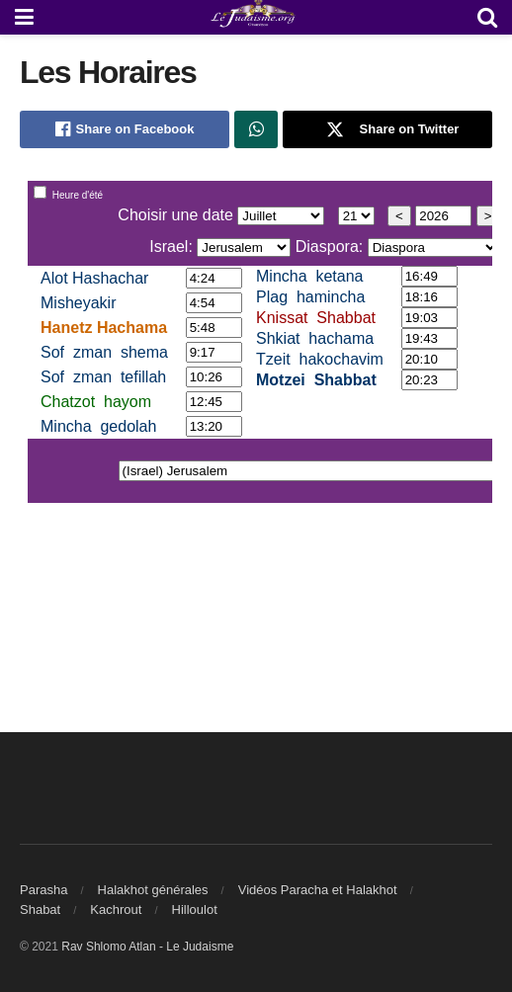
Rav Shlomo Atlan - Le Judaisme (147, 946)
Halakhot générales (153, 889)
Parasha (43, 889)
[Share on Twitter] (387, 129)
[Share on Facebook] (124, 129)
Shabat (40, 909)
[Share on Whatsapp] (256, 129)
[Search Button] (487, 17)
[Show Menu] (24, 17)
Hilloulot (194, 909)
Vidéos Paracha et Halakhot (317, 889)
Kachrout (115, 909)
